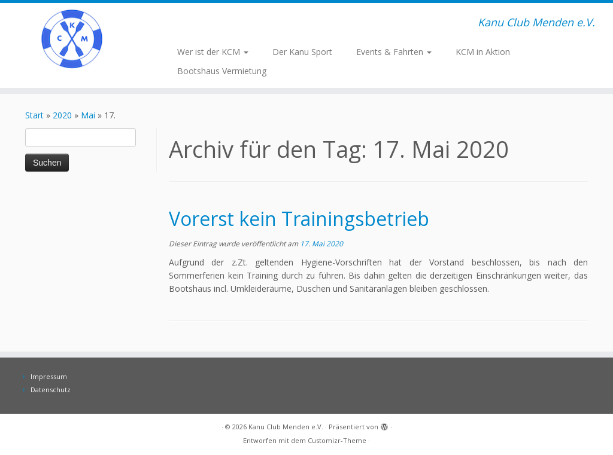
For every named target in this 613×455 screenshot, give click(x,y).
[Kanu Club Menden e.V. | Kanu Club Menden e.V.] (72, 39)
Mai (88, 115)
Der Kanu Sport (302, 51)
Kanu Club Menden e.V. (285, 426)
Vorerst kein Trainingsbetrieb (299, 218)
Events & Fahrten (394, 51)
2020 (62, 115)
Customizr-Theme (337, 440)
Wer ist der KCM (212, 51)
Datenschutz (51, 389)
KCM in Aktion (483, 51)
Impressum (49, 376)
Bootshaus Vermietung (221, 71)
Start (34, 115)
